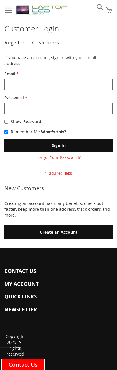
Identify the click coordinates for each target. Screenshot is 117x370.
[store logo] (40, 10)
